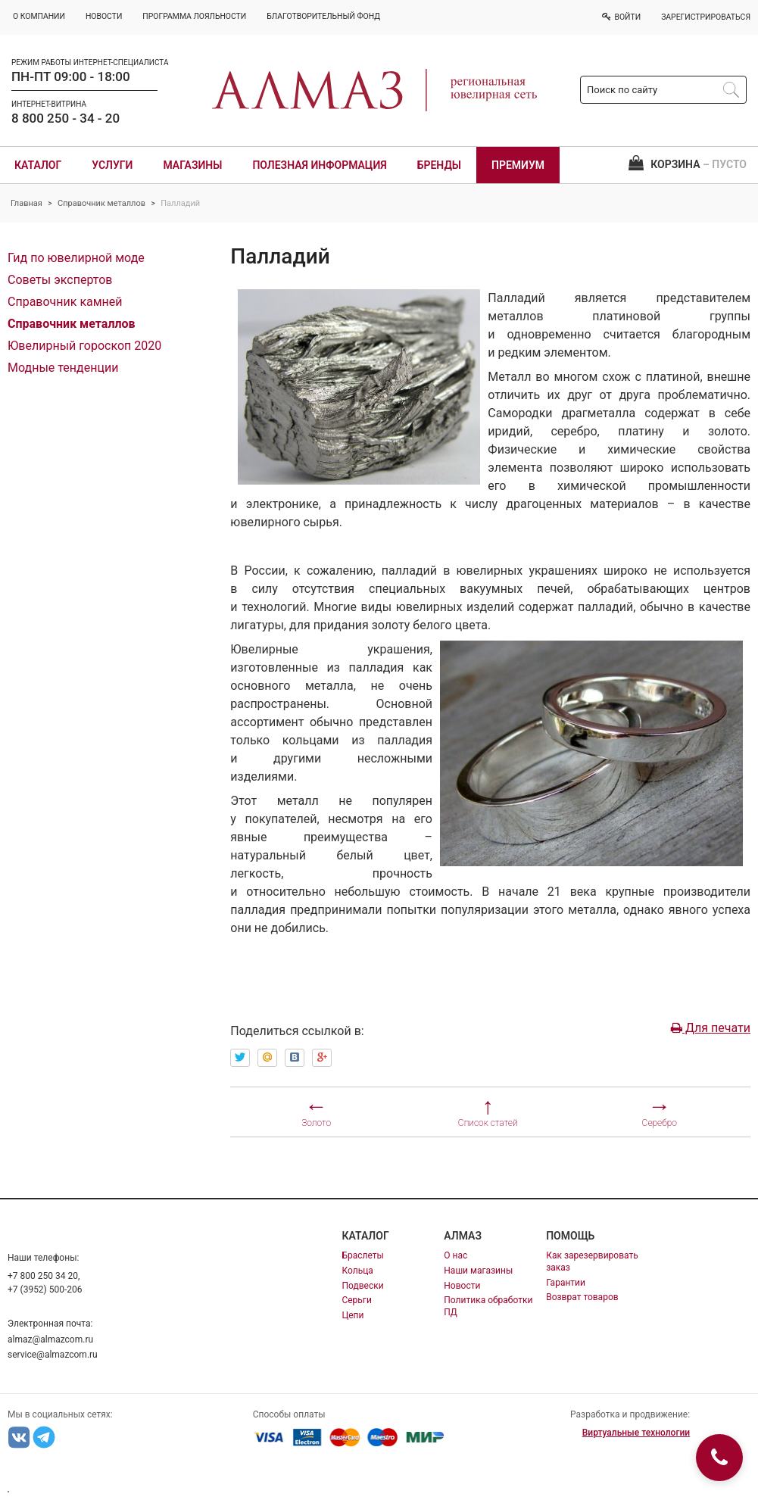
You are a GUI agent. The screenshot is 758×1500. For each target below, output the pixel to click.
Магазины (192, 165)
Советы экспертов (60, 280)
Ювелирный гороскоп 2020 (84, 345)
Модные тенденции (63, 367)
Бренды (439, 165)
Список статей (488, 1123)
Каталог (37, 165)
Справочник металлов (101, 203)
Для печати (710, 1028)
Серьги (356, 1300)
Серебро (659, 1123)
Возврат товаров (582, 1297)
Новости (462, 1285)
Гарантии (565, 1282)
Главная (26, 203)
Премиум (517, 165)
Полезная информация (319, 165)
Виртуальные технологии (636, 1432)
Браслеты (362, 1255)
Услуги (112, 165)
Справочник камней (65, 302)
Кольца (357, 1270)
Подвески (362, 1285)
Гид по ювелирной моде (76, 258)
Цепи (352, 1315)
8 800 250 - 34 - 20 (65, 118)
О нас (455, 1255)
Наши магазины (478, 1270)
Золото (316, 1123)
